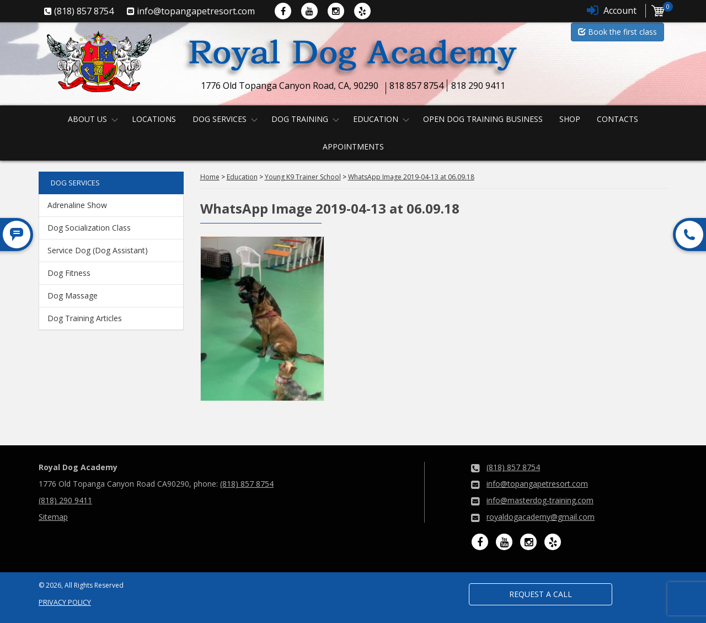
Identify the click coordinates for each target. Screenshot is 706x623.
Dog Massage (72, 295)
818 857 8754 (416, 85)
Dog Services (219, 119)
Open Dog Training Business (483, 119)
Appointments (353, 146)
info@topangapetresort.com (537, 483)
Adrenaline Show (77, 205)
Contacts (617, 119)
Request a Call (540, 594)
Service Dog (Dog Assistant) (97, 250)
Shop (569, 119)
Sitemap (53, 517)
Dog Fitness (68, 273)
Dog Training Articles (84, 318)
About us (87, 119)
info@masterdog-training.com (539, 500)
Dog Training (299, 119)
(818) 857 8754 (247, 483)
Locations (154, 119)
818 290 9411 (478, 85)
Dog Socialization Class (89, 227)
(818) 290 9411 (65, 500)
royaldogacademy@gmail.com (540, 517)
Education (375, 119)
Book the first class (617, 31)
